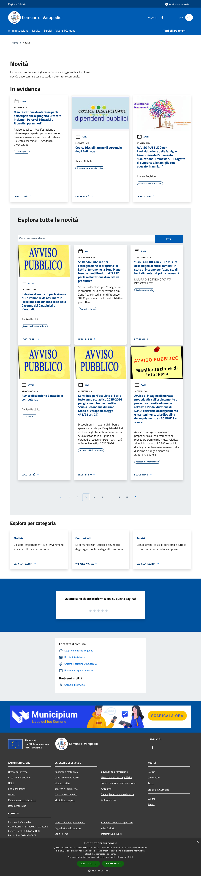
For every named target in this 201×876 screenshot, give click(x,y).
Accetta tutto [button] (88, 863)
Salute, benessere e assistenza (117, 794)
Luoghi (151, 799)
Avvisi (20, 101)
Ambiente (106, 789)
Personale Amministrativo (22, 800)
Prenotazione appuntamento (70, 822)
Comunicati (154, 777)
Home (15, 42)
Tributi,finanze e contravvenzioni (118, 783)
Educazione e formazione (114, 772)
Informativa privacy (111, 834)
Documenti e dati (17, 806)
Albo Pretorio (108, 828)
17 (118, 497)
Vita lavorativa (62, 783)
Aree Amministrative (19, 777)
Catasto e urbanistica (66, 794)
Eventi (151, 804)
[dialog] (100, 857)
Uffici (11, 783)
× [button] (197, 842)
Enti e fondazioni (17, 789)
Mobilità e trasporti (65, 800)
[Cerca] (189, 17)
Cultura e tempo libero (67, 777)
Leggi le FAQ (61, 834)
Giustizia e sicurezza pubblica (116, 777)
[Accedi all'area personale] (177, 4)
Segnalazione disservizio (68, 828)
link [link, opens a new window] (131, 857)
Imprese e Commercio (66, 789)
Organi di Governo (17, 772)
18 (126, 497)
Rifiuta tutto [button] (113, 863)
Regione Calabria (17, 4)
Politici (11, 794)
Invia (168, 239)
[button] (100, 870)
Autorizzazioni (108, 800)
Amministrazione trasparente (117, 822)
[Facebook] (161, 17)
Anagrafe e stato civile (67, 772)
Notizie (151, 772)
